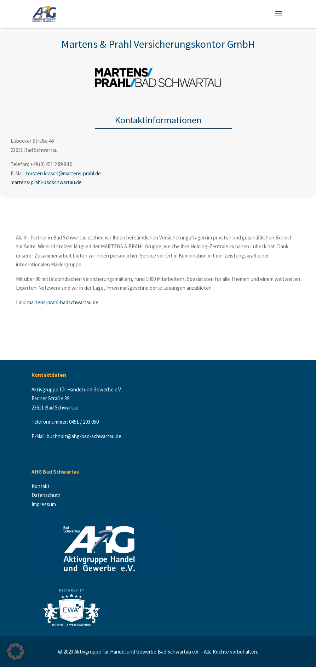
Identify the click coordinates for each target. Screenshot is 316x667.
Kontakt (42, 486)
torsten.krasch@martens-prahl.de (63, 173)
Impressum (43, 504)
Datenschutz (46, 495)
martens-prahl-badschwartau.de (46, 182)
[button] (15, 651)
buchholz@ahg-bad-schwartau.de (84, 436)
